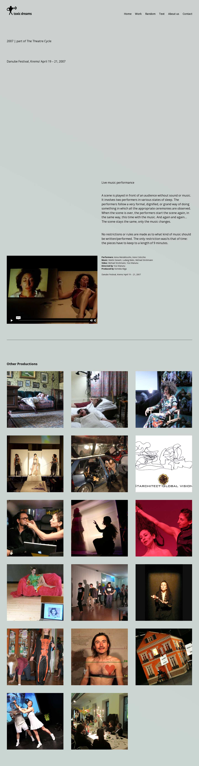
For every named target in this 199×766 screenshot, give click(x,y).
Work (138, 14)
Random (150, 14)
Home (127, 14)
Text (161, 14)
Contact (187, 14)
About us (173, 14)
